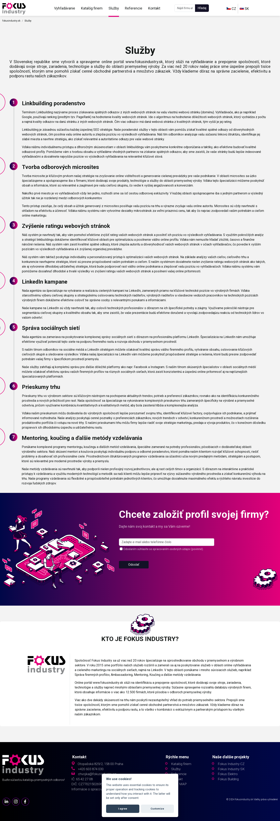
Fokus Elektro (228, 774)
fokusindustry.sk (11, 20)
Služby (113, 8)
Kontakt (154, 8)
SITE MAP (179, 784)
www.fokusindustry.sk (144, 61)
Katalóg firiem (92, 8)
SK (244, 9)
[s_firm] (166, 542)
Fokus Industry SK (231, 769)
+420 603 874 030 (91, 769)
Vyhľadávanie (64, 8)
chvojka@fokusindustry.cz (97, 774)
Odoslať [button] (133, 564)
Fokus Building (228, 779)
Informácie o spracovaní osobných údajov (101, 789)
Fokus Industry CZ (231, 764)
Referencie (133, 8)
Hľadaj (202, 8)
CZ (231, 9)
